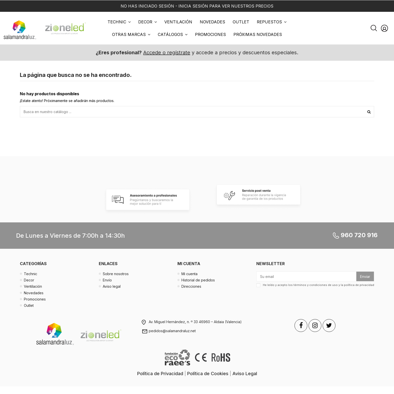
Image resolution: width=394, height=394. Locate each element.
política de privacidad (359, 285)
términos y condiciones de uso (315, 285)
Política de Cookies (207, 373)
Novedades (33, 293)
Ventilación (33, 286)
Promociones (35, 299)
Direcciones (191, 286)
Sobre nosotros (116, 274)
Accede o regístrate (166, 53)
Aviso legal (112, 286)
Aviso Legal (244, 373)
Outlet (29, 305)
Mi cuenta (189, 274)
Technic (30, 274)
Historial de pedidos (198, 280)
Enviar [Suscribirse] (365, 276)
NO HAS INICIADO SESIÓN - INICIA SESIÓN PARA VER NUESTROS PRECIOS (197, 6)
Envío (107, 280)
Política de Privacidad (160, 373)
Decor (29, 280)
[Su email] (306, 276)
